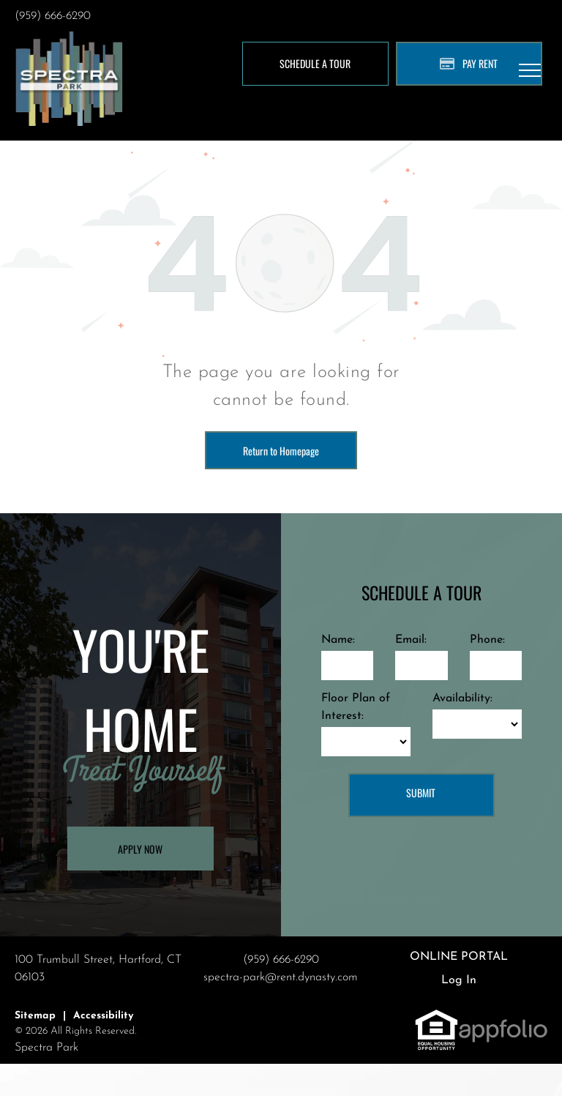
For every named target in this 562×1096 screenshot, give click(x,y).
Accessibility (103, 1015)
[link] (436, 1017)
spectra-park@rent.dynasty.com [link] (280, 977)
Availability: (462, 698)
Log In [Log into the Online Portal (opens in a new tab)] (458, 980)
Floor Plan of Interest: (355, 707)
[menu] (530, 70)
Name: (338, 640)
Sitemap (35, 1015)
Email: (411, 640)
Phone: (487, 640)
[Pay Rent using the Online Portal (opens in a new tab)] (469, 64)
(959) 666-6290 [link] (53, 16)
